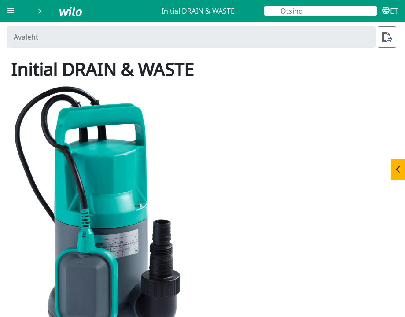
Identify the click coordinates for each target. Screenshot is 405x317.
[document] (202, 169)
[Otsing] (320, 11)
